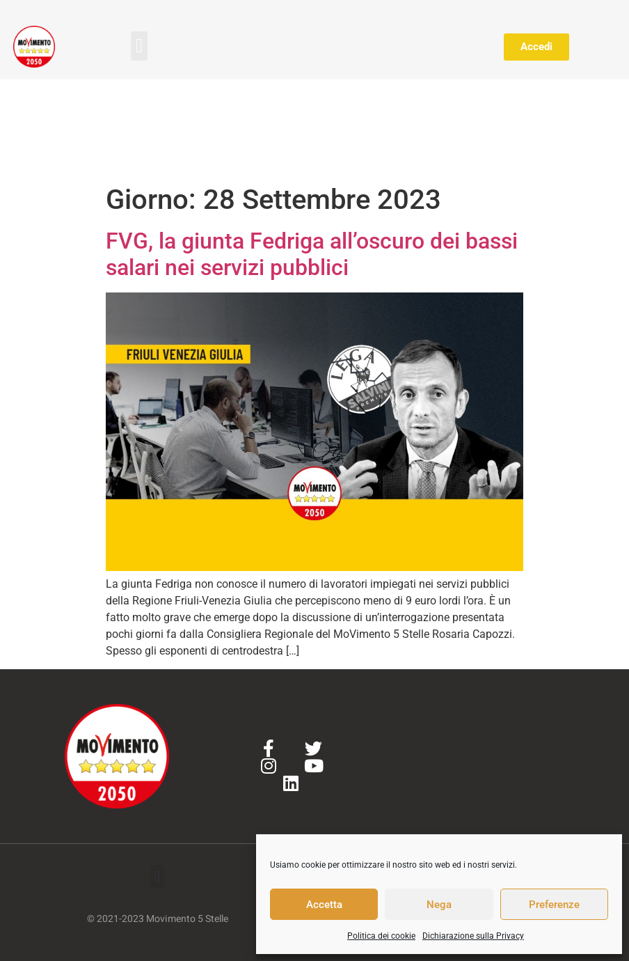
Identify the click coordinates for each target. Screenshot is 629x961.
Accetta (324, 904)
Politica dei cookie (381, 936)
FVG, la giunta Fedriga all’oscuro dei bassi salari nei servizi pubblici (312, 254)
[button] (139, 46)
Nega (439, 904)
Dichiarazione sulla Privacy (473, 936)
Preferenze (554, 904)
